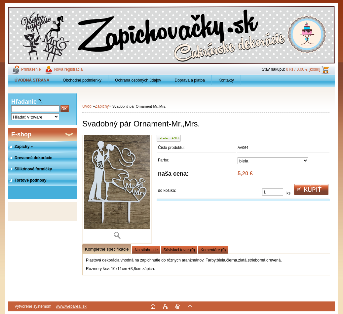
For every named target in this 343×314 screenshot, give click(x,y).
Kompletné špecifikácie (107, 249)
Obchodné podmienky (82, 80)
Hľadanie (24, 101)
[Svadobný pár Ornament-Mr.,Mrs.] (117, 189)
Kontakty (226, 80)
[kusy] (272, 192)
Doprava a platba (190, 80)
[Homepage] (32, 80)
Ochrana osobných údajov (138, 80)
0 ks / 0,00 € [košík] (303, 69)
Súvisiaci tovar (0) (179, 250)
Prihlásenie (31, 69)
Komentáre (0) (213, 250)
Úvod (87, 106)
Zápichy (102, 106)
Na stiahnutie (146, 250)
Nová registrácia (68, 69)
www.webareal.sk (71, 306)
